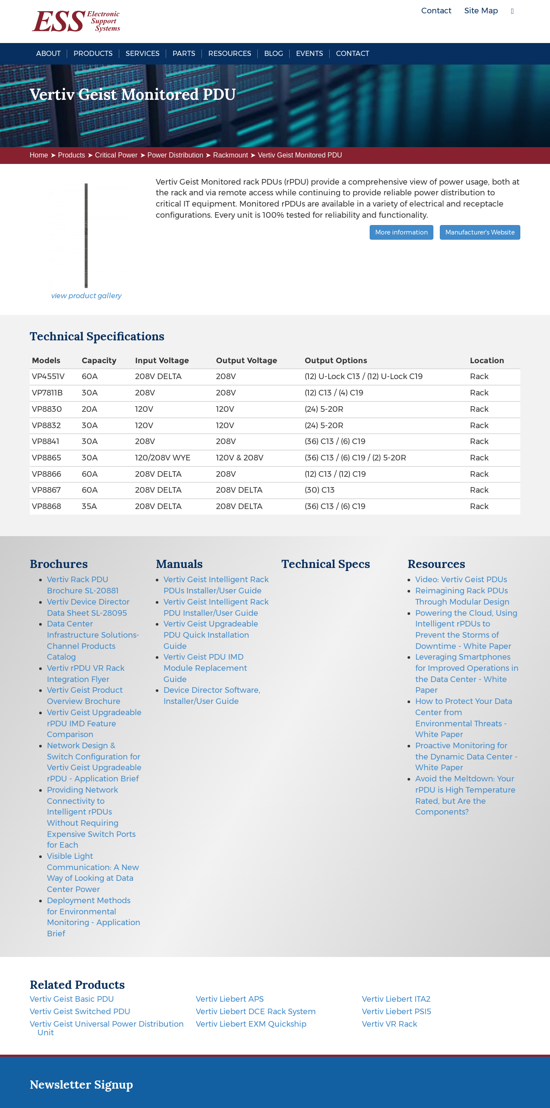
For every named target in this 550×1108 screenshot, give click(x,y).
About (48, 53)
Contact (352, 53)
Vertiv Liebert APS (230, 999)
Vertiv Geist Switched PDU (80, 1011)
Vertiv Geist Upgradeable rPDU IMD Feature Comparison (94, 723)
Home (39, 155)
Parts (184, 53)
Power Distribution (176, 155)
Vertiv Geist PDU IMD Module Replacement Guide (205, 668)
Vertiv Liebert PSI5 (396, 1011)
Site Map (481, 10)
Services (143, 53)
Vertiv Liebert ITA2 (396, 999)
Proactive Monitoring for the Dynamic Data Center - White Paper (466, 756)
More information (401, 232)
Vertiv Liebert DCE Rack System (256, 1011)
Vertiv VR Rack (389, 1024)
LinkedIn (507, 30)
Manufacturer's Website (480, 232)
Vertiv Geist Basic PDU (72, 999)
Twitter (488, 30)
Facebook (468, 30)
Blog (273, 53)
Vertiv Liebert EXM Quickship (251, 1024)
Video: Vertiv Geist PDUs (461, 579)
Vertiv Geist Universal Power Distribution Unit (107, 1028)
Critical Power (116, 155)
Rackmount (230, 155)
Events (309, 53)
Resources (229, 53)
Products (93, 53)
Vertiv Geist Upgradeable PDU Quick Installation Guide (211, 635)
